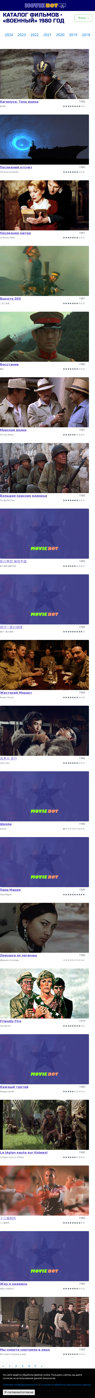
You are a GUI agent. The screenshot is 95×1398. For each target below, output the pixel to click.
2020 (60, 34)
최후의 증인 (8, 759)
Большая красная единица (23, 496)
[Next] (42, 1366)
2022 (34, 34)
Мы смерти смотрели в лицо (25, 1350)
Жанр (82, 17)
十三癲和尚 (8, 1218)
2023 (22, 34)
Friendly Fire (10, 1021)
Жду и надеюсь (13, 1284)
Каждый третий (14, 1087)
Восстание (9, 364)
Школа (6, 824)
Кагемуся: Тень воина (19, 102)
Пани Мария (10, 890)
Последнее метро (15, 233)
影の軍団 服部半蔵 (13, 561)
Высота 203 (10, 299)
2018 (86, 34)
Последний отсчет (16, 167)
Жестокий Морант (16, 693)
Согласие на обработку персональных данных (65, 1384)
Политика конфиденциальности (20, 1384)
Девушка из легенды (18, 955)
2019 (73, 34)
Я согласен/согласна (18, 1392)
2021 (47, 34)
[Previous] (3, 1366)
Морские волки (13, 430)
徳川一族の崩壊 (11, 627)
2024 (9, 34)
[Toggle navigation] (62, 5)
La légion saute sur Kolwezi (24, 1153)
